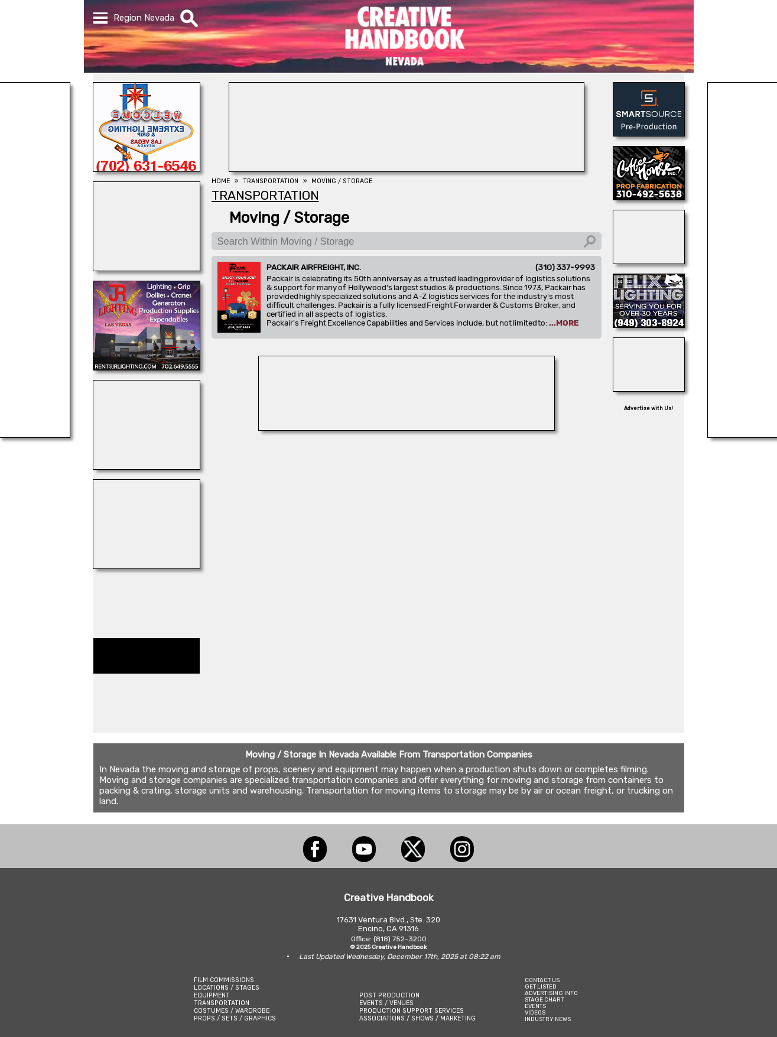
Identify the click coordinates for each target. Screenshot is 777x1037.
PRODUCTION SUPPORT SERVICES (411, 1011)
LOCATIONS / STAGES (226, 988)
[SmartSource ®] (648, 133)
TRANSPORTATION (221, 1003)
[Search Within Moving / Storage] (407, 241)
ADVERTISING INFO (551, 993)
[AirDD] (648, 260)
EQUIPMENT (212, 995)
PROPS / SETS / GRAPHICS (235, 1018)
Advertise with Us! (648, 408)
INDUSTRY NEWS (548, 1019)
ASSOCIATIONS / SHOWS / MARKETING (417, 1018)
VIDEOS (535, 1012)
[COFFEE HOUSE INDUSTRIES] (648, 196)
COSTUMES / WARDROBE (231, 1011)
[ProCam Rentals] (406, 427)
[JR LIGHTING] (146, 367)
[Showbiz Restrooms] (146, 267)
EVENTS (535, 1006)
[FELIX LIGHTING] (648, 324)
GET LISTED (541, 986)
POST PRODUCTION (389, 995)
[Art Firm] (648, 388)
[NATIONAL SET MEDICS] (146, 466)
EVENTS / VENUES (386, 1003)
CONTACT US (542, 980)
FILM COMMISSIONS (224, 980)
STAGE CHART (544, 999)
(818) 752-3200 (400, 939)
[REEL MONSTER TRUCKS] (146, 565)
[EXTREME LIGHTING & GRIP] (146, 168)
